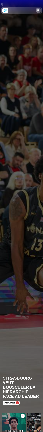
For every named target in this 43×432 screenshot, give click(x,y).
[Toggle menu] (38, 10)
